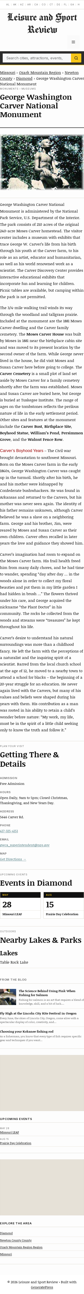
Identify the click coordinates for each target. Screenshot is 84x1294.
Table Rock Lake (14, 962)
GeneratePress (42, 1287)
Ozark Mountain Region (40, 72)
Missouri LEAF (9, 1132)
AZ (22, 4)
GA (72, 4)
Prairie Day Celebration (15, 1143)
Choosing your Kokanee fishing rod (26, 1031)
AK (15, 4)
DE (58, 4)
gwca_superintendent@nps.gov (25, 844)
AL (8, 4)
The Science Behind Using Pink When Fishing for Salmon (47, 992)
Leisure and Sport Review (42, 23)
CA (36, 4)
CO (44, 4)
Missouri (7, 72)
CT (51, 4)
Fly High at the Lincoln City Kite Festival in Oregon (38, 1013)
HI (79, 4)
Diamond (24, 78)
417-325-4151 (9, 830)
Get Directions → (13, 859)
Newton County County (16, 1240)
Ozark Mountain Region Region (21, 1247)
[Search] (76, 58)
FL (65, 4)
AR (29, 4)
